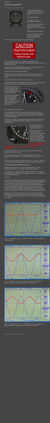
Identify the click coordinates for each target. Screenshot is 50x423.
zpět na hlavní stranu (9, 333)
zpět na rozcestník (19, 7)
